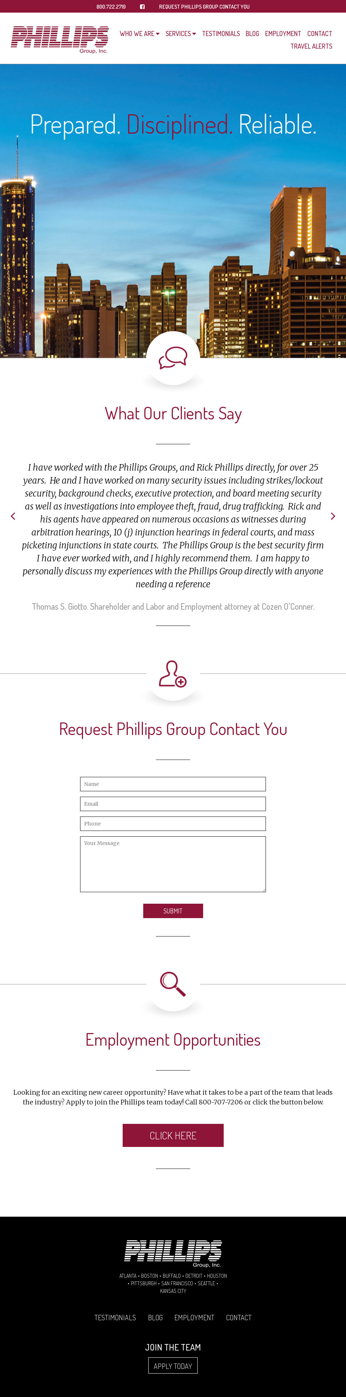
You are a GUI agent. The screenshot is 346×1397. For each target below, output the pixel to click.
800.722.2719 (111, 6)
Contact (319, 33)
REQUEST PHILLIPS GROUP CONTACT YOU (204, 6)
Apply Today (173, 1366)
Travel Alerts (311, 46)
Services (178, 33)
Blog (252, 33)
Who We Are (137, 33)
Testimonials (221, 33)
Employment (283, 33)
